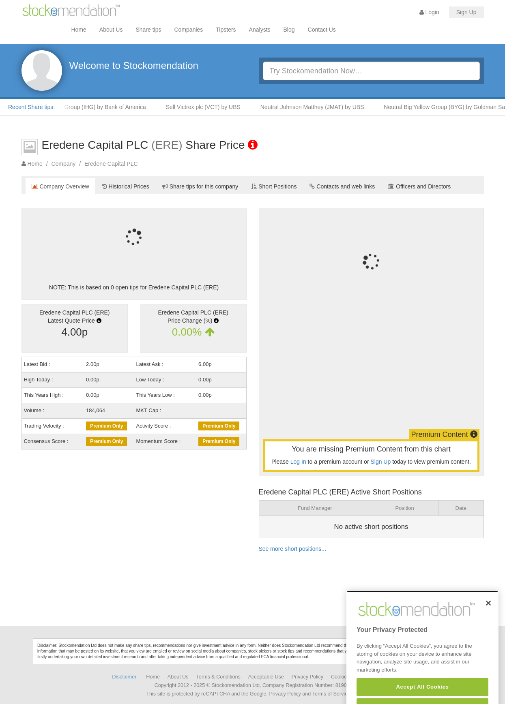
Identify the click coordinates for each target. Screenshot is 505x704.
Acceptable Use (266, 677)
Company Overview (60, 186)
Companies (188, 29)
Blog (289, 29)
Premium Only (106, 426)
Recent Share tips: (31, 107)
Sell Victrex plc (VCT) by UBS (206, 107)
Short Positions (274, 186)
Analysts (260, 29)
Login (429, 12)
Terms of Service (331, 694)
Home (78, 29)
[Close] (488, 614)
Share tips (148, 29)
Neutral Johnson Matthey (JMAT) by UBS (315, 107)
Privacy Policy (307, 677)
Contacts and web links (342, 186)
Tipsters (226, 29)
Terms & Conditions (218, 677)
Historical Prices (125, 186)
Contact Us (322, 29)
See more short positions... (293, 549)
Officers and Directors (419, 186)
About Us (111, 29)
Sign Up (466, 12)
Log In (298, 461)
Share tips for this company (200, 186)
